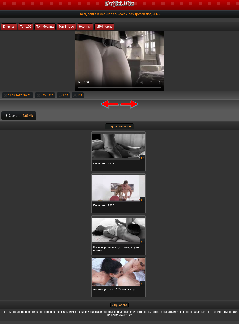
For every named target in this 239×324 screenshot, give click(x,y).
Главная (9, 26)
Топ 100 (25, 26)
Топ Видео (66, 26)
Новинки (85, 26)
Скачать (19, 116)
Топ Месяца (45, 26)
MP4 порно (104, 26)
